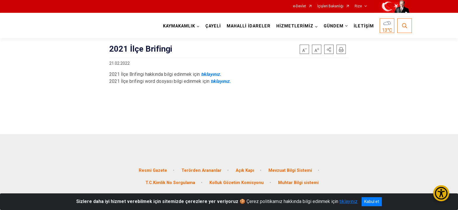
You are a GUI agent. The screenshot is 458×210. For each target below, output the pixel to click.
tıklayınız (348, 201)
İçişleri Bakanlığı (330, 6)
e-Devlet (299, 6)
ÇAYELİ (212, 26)
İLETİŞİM (363, 26)
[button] (329, 49)
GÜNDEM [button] (333, 26)
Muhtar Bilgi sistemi (298, 179)
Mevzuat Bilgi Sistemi (290, 166)
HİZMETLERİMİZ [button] (294, 26)
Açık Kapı (245, 166)
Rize (358, 6)
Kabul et (371, 201)
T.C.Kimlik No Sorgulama (170, 179)
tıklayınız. (211, 74)
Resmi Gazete (153, 166)
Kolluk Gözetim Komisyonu (236, 179)
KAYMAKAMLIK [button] (178, 26)
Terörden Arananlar (201, 166)
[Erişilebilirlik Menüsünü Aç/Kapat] (441, 193)
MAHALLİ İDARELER (248, 26)
